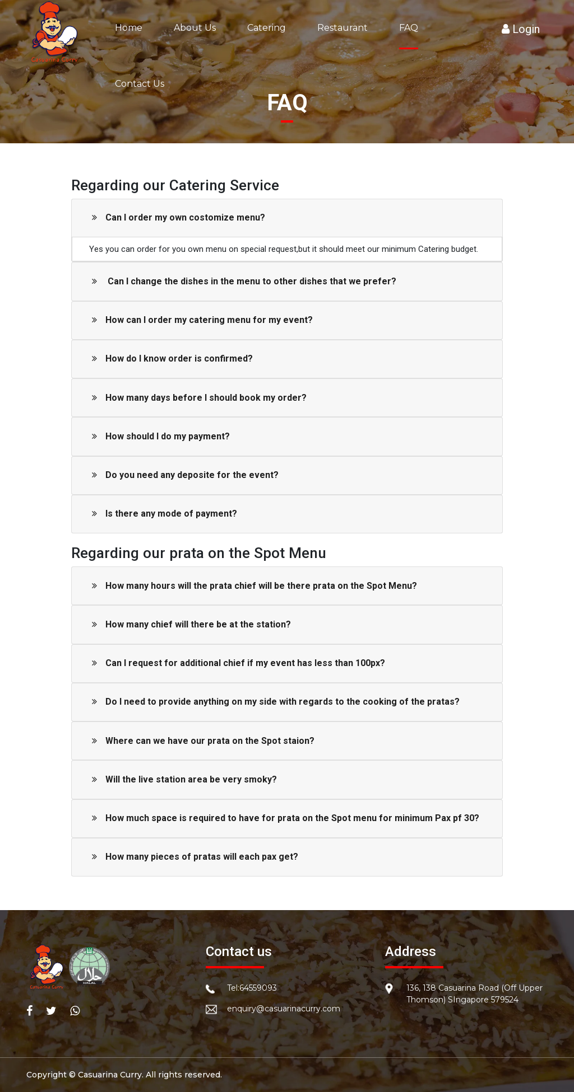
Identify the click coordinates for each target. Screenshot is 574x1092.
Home (128, 27)
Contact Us (139, 83)
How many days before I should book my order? (199, 397)
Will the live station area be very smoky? (184, 779)
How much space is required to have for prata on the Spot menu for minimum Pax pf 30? (285, 818)
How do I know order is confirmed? (172, 358)
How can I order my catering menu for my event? (202, 320)
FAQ (408, 27)
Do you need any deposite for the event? (185, 475)
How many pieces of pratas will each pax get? (195, 856)
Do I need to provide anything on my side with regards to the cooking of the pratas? (276, 701)
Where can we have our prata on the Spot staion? (203, 740)
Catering (266, 27)
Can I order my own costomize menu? (178, 217)
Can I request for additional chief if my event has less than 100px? (238, 663)
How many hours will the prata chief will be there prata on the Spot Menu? (254, 585)
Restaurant (342, 27)
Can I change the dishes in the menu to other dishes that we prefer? (244, 281)
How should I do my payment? (161, 436)
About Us (195, 27)
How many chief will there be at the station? (191, 624)
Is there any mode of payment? (164, 513)
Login (521, 29)
